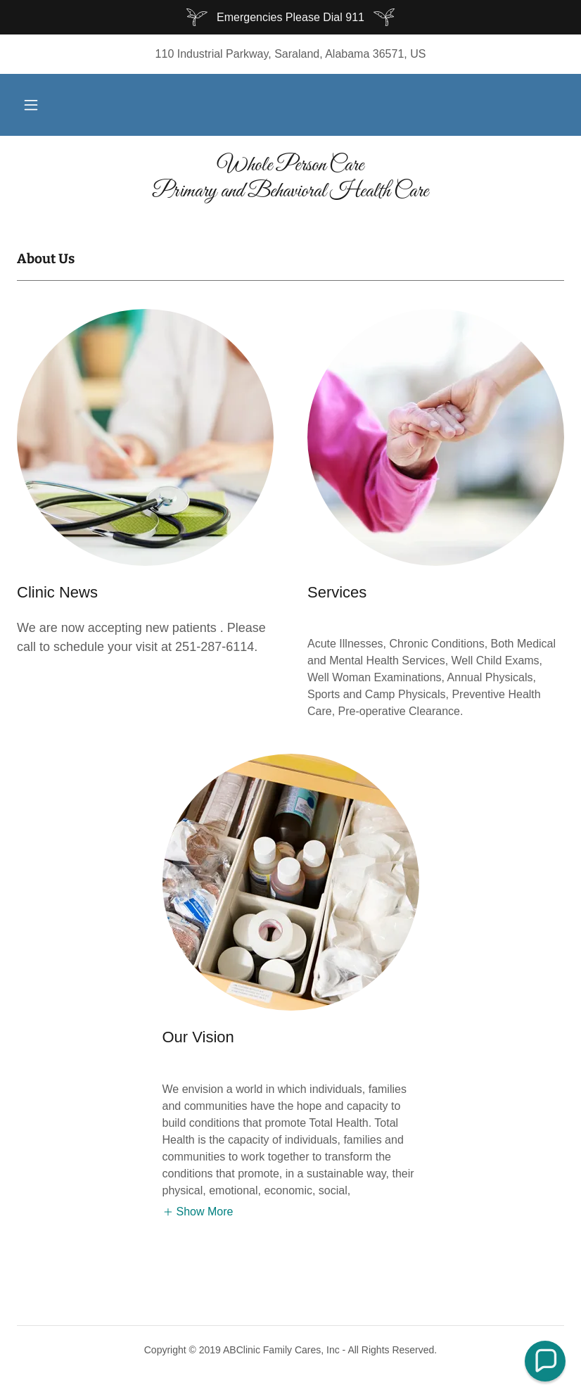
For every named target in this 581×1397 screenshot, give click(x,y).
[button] (31, 105)
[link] (290, 192)
